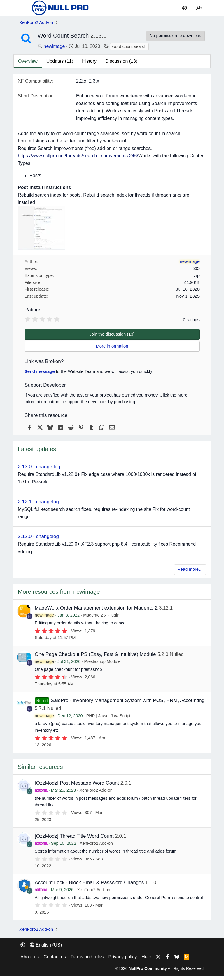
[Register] (199, 8)
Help (146, 956)
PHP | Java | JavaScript (108, 715)
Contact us (54, 956)
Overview (28, 61)
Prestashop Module (102, 661)
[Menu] (24, 8)
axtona (41, 790)
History (89, 61)
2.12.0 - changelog (38, 536)
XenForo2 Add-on (96, 790)
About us (29, 956)
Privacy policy (122, 956)
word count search (129, 46)
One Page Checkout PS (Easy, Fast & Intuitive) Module (95, 654)
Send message (39, 371)
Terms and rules (87, 956)
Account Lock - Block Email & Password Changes (89, 882)
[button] (22, 945)
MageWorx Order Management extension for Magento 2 (96, 608)
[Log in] (184, 8)
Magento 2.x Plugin (101, 615)
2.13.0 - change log (39, 466)
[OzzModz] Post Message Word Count (77, 783)
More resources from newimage (59, 592)
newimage (54, 46)
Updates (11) (60, 61)
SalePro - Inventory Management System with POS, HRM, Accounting (127, 700)
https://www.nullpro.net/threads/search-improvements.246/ (78, 155)
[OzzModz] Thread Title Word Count (74, 836)
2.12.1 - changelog (38, 501)
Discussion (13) (121, 61)
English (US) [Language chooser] (46, 944)
